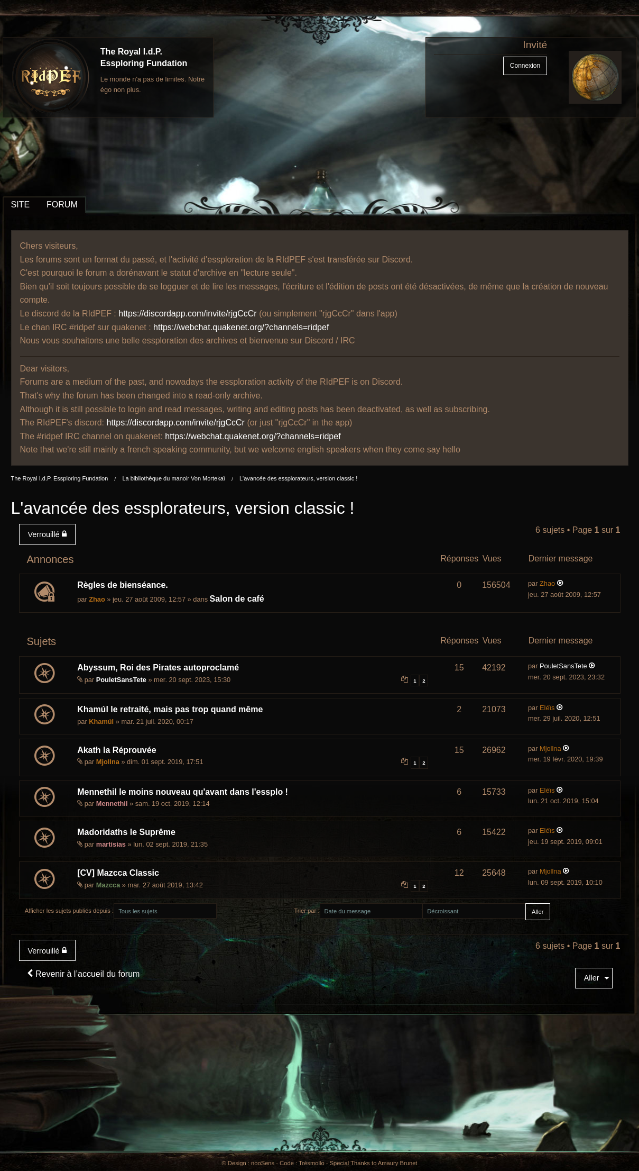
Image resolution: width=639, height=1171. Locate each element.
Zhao (97, 599)
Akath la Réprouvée (116, 750)
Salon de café (237, 598)
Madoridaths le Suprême (126, 832)
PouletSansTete (121, 680)
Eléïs (547, 708)
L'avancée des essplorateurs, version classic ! (298, 478)
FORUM (62, 204)
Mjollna (107, 762)
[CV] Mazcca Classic (118, 872)
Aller (591, 978)
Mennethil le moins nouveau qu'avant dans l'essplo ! (182, 791)
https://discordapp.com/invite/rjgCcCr (187, 313)
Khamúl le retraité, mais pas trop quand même (170, 709)
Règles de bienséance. (122, 584)
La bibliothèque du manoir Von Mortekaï (173, 478)
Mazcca (108, 885)
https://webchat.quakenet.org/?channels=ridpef (241, 327)
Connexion (525, 65)
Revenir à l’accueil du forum (83, 973)
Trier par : (306, 910)
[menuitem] (49, 534)
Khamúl (101, 721)
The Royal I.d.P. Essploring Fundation (59, 478)
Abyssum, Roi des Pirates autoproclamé (158, 667)
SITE (20, 204)
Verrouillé (47, 534)
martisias (111, 844)
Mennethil (112, 803)
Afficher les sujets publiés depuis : (69, 910)
